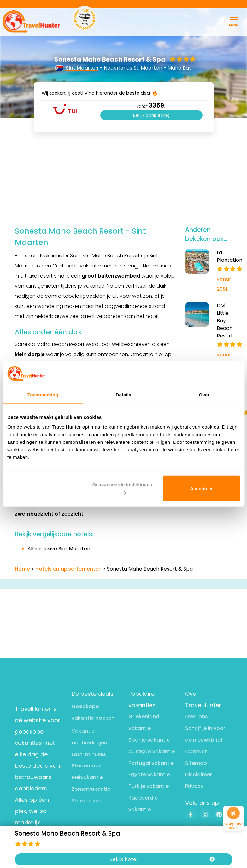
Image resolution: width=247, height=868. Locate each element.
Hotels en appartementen (68, 568)
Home (22, 568)
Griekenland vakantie (143, 722)
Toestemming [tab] (42, 394)
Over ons (196, 716)
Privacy (194, 786)
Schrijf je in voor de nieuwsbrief (205, 733)
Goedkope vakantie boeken (93, 712)
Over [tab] (204, 394)
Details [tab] (124, 394)
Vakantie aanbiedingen (89, 736)
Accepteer (201, 488)
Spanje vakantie (149, 739)
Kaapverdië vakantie (143, 803)
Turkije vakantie (148, 786)
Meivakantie (87, 777)
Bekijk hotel (162, 859)
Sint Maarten (77, 68)
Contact (196, 751)
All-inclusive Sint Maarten (58, 548)
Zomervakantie (91, 789)
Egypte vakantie (149, 774)
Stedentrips (87, 765)
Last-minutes (89, 754)
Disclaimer (198, 774)
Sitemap (196, 763)
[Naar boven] (233, 813)
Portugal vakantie (151, 763)
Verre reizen (87, 800)
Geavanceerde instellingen (122, 488)
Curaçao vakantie (151, 751)
